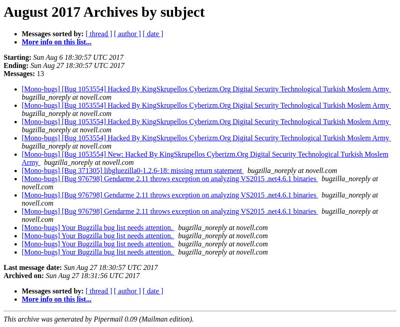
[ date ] (153, 34)
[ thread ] (99, 34)
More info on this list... (57, 42)
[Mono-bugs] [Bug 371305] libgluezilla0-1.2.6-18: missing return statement (133, 170)
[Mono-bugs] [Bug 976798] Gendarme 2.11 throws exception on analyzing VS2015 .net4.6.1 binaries (170, 179)
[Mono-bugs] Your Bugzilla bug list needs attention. (98, 227)
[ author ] (127, 34)
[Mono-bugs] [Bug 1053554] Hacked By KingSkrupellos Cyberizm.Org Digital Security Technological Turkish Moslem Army (206, 89)
